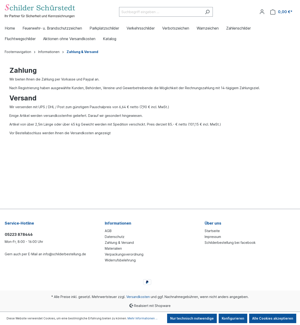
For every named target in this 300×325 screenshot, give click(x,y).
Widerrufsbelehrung (120, 260)
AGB (108, 231)
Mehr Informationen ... (143, 318)
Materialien (113, 248)
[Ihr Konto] (262, 11)
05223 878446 (19, 234)
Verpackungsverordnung (124, 254)
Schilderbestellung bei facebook (230, 243)
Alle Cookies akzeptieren (272, 318)
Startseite (212, 231)
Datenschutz (114, 237)
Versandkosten (138, 297)
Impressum (213, 237)
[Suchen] (207, 12)
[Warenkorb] (281, 11)
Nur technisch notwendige (192, 318)
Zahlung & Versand (119, 243)
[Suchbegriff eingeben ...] (160, 12)
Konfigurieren (233, 318)
